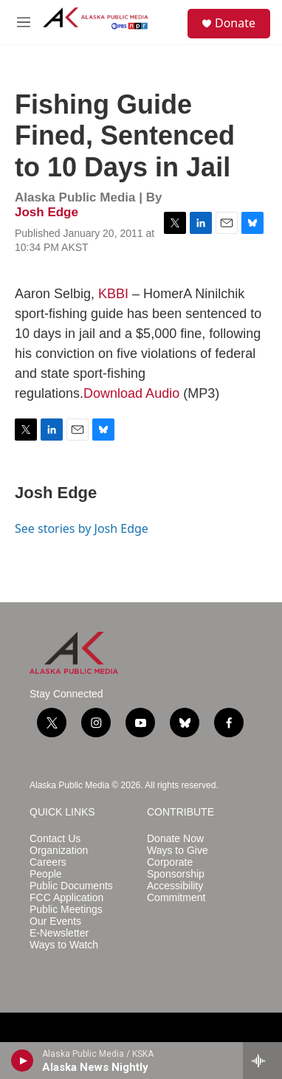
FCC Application (66, 897)
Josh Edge (46, 212)
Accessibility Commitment (176, 891)
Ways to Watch (64, 945)
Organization (59, 850)
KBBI (113, 293)
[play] (22, 1060)
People (46, 874)
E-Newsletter (59, 933)
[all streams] (262, 1060)
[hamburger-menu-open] (23, 22)
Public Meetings (66, 909)
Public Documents (71, 886)
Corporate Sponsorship (175, 868)
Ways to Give (177, 850)
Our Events (55, 921)
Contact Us (55, 838)
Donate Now (175, 838)
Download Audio (131, 393)
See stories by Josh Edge (81, 528)
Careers (48, 862)
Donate (235, 23)
